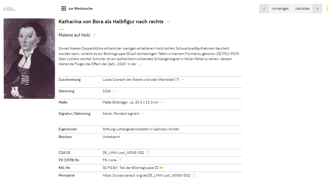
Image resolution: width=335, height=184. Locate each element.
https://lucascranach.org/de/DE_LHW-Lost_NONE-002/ (147, 175)
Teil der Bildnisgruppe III (138, 167)
